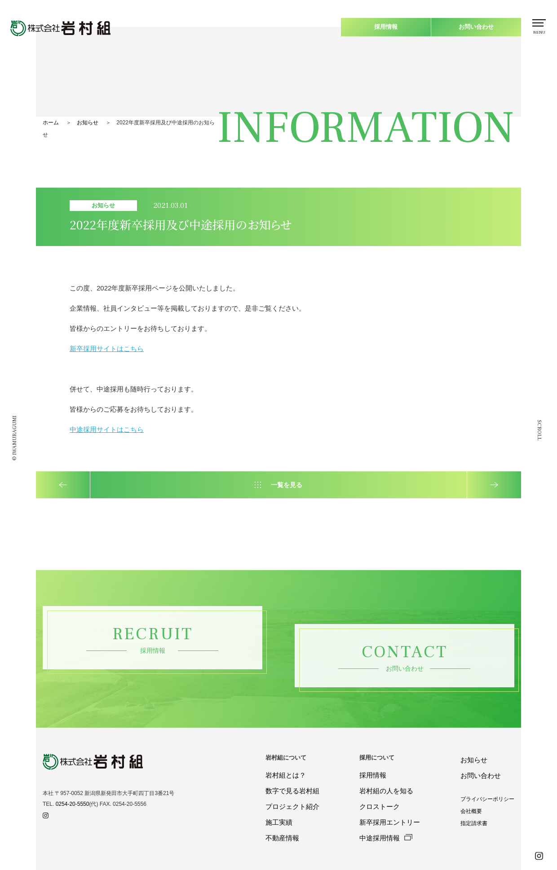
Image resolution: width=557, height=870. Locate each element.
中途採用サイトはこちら (107, 429)
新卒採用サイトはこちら (107, 348)
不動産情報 (282, 838)
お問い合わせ (476, 26)
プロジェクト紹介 (292, 806)
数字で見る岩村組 (292, 791)
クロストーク (379, 806)
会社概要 (471, 811)
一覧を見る (286, 484)
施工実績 (278, 822)
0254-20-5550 (72, 804)
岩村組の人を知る (386, 791)
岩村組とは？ (285, 775)
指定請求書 (473, 823)
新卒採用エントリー (389, 822)
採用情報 (386, 26)
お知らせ (87, 122)
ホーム (51, 122)
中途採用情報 (385, 838)
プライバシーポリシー (487, 799)
